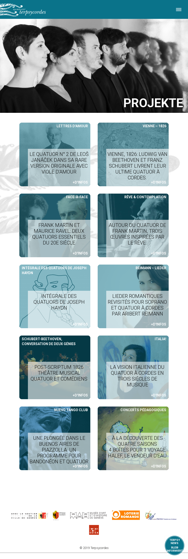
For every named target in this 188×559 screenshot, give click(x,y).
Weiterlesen (54, 154)
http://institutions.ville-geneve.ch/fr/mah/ (88, 515)
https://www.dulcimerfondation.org (160, 515)
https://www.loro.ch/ (125, 515)
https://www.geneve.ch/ (29, 515)
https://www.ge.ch (59, 515)
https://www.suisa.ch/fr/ (94, 530)
